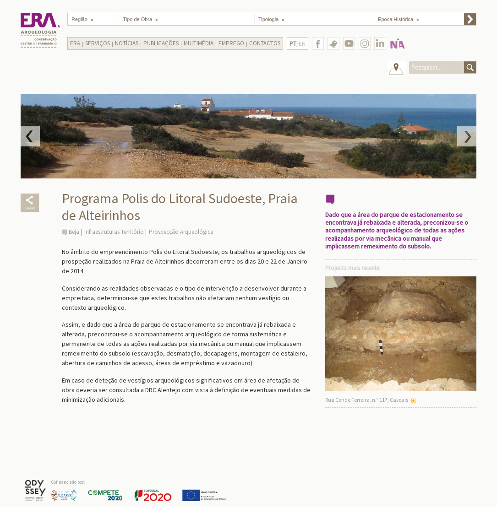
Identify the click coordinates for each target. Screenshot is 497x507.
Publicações (161, 43)
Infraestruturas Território (114, 232)
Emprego (231, 43)
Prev (30, 136)
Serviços (97, 43)
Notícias (126, 43)
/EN (297, 44)
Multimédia (198, 43)
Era (75, 43)
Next (466, 136)
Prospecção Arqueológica (181, 232)
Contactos (264, 43)
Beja (74, 232)
